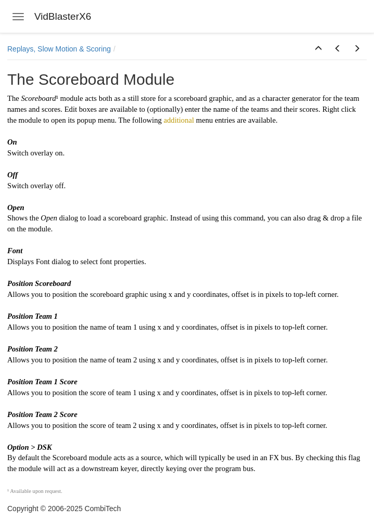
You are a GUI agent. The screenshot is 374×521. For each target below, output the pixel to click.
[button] (318, 49)
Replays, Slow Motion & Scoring (59, 49)
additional (179, 120)
